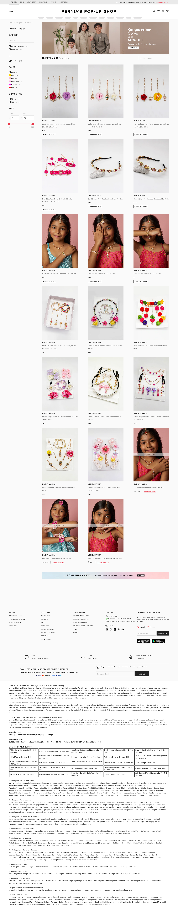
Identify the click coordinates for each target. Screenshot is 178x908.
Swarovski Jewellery (34, 855)
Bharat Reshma (65, 805)
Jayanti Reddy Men (55, 812)
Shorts (116, 840)
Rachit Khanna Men (51, 807)
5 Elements (118, 821)
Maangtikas (75, 852)
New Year (129, 890)
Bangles (48, 852)
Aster (119, 819)
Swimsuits (44, 833)
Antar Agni (57, 783)
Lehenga (30, 867)
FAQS (75, 629)
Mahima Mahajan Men (17, 810)
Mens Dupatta (63, 843)
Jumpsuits (35, 833)
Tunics (104, 831)
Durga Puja (89, 890)
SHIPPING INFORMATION (81, 616)
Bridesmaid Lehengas (116, 831)
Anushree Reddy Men (35, 807)
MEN (22, 2)
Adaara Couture (87, 795)
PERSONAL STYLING (48, 632)
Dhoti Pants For (106, 867)
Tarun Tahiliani (28, 790)
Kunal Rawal (13, 805)
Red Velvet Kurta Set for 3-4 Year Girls (118, 763)
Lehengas (12, 831)
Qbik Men (12, 807)
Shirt (95, 874)
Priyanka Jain (83, 793)
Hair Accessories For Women (76, 688)
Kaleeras (84, 852)
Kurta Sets (29, 831)
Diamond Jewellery (92, 855)
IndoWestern (139, 843)
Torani (165, 793)
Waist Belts (116, 857)
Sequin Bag (42, 860)
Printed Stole (92, 860)
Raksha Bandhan (45, 890)
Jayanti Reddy (78, 785)
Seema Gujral (159, 788)
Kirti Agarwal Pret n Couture (19, 883)
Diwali (11, 890)
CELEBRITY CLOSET (47, 629)
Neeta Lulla (114, 790)
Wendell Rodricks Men (17, 812)
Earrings (50, 735)
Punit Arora (64, 810)
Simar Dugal (13, 795)
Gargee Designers (120, 807)
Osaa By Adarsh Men (136, 783)
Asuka (157, 802)
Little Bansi (31, 881)
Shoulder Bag (31, 860)
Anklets (130, 852)
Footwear (55, 845)
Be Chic (126, 821)
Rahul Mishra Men (77, 810)
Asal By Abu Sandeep (84, 783)
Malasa (22, 795)
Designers (19, 23)
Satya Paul (47, 783)
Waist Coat (71, 840)
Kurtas (45, 840)
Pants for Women (142, 831)
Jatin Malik (22, 807)
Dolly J (95, 783)
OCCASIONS (45, 636)
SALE (42, 622)
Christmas (98, 890)
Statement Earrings (121, 855)
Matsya (158, 793)
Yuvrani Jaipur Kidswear (90, 881)
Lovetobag (73, 821)
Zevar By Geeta (134, 819)
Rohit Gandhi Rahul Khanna (69, 790)
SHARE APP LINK (163, 633)
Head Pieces (101, 852)
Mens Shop (13, 845)
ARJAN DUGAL (93, 807)
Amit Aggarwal (125, 790)
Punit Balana (50, 788)
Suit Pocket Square (92, 840)
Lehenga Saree (79, 833)
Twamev (23, 805)
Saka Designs (143, 881)
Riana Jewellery (46, 821)
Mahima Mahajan (114, 785)
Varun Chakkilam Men (72, 812)
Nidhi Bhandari (107, 821)
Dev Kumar (85, 805)
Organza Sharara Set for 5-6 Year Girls (85, 757)
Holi (16, 890)
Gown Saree (91, 833)
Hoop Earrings (14, 857)
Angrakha (43, 843)
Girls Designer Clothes (17, 867)
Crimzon (87, 824)
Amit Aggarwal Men (141, 805)
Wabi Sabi (149, 802)
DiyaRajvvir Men (106, 807)
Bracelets (69, 690)
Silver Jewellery (106, 855)
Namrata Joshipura (140, 790)
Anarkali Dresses (85, 867)
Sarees (37, 831)
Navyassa (76, 881)
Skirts (20, 833)
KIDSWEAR (43, 2)
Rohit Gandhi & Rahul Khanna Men (114, 810)
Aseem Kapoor (153, 795)
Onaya (55, 785)
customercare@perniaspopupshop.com (121, 621)
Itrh (68, 795)
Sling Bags (135, 857)
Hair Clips (12, 735)
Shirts (31, 840)
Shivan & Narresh (45, 785)
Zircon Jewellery (49, 855)
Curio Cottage (14, 819)
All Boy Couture (155, 881)
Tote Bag (21, 860)
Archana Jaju (43, 795)
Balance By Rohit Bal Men (36, 812)
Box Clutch (52, 860)
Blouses (70, 833)
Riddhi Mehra (93, 788)
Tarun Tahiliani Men (157, 805)
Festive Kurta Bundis (153, 843)
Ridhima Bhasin (105, 788)
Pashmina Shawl (63, 860)
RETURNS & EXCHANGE (80, 619)
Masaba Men (32, 810)
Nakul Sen (132, 785)
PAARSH (41, 810)
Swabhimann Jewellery (150, 819)
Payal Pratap (39, 788)
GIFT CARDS (45, 626)
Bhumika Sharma (155, 790)
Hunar (124, 819)
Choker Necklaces (27, 857)
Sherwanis (60, 831)
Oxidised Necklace (43, 857)
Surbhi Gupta (31, 795)
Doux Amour (83, 821)
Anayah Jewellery (60, 821)
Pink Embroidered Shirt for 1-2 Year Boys (150, 768)
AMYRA (157, 821)
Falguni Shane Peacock (108, 783)
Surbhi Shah (28, 793)
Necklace (100, 705)
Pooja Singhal (36, 783)
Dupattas (52, 833)
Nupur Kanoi (142, 785)
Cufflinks (116, 843)
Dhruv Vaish (32, 802)
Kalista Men (132, 807)
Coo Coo (24, 742)
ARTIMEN (63, 807)
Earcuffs (92, 852)
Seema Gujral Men (135, 810)
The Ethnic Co (44, 805)
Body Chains (112, 852)
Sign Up (142, 674)
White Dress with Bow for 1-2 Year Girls (54, 751)
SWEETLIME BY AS (78, 742)
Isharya (24, 819)
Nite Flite (59, 742)
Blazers (130, 840)
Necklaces (13, 852)
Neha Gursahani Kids (121, 881)
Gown (75, 831)
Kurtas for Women (48, 831)
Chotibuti (40, 881)
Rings (41, 852)
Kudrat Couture (158, 807)
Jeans (159, 840)
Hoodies (103, 840)
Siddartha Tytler (15, 790)
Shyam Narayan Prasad (56, 793)
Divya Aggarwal (40, 793)
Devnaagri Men (112, 805)
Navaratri (56, 890)
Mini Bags (12, 860)
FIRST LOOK (64, 2)
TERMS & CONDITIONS (80, 622)
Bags (43, 735)
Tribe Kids (50, 742)
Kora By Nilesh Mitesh (90, 812)
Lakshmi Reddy (50, 881)
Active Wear (45, 845)
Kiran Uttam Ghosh (99, 785)
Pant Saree (102, 833)
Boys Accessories (134, 874)
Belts (38, 735)
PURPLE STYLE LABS (16, 616)
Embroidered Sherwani (71, 874)
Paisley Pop (48, 824)
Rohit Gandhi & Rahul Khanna (141, 788)
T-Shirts (123, 840)
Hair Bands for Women (26, 735)
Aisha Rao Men (80, 807)
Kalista (88, 785)
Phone (152, 627)
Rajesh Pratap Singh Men (88, 802)
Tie (62, 845)
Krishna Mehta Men (97, 805)
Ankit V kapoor (56, 802)
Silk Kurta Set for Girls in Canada (22, 774)
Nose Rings (65, 852)
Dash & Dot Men (21, 802)
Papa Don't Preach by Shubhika (21, 788)
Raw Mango (13, 783)
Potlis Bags (84, 857)
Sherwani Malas (105, 843)
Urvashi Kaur (142, 795)
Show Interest (149, 491)
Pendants (152, 852)
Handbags (101, 857)
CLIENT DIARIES (46, 639)
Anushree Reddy (68, 783)
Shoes (58, 857)
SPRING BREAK (160, 810)
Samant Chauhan (15, 793)
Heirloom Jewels (141, 852)
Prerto (80, 824)
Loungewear (93, 843)
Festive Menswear (25, 845)
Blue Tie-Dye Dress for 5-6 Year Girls (52, 763)
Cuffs (28, 852)
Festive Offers (124, 833)
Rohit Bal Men (139, 802)
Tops (92, 831)
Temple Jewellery (76, 855)
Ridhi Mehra (23, 785)
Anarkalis (20, 831)
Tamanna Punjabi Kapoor (113, 795)
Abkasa (71, 807)
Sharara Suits (58, 867)
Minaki (36, 821)
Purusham (54, 805)
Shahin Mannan (130, 795)
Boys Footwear (120, 874)
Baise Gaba (13, 785)
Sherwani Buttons (148, 840)
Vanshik (102, 802)
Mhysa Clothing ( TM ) (37, 742)
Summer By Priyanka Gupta (155, 783)
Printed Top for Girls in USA (114, 774)
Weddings (107, 890)
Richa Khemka (60, 795)
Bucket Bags (159, 857)
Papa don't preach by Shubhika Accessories (25, 824)
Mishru (125, 785)
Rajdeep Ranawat (63, 788)
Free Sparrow (106, 881)
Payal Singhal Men (52, 810)
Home (11, 23)
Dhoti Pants (130, 831)
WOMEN (14, 2)
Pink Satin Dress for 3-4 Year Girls (116, 757)
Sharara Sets (84, 831)
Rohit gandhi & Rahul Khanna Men (119, 802)
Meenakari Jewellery (16, 855)
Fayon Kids (13, 881)
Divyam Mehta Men (70, 802)
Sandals (64, 857)
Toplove (67, 742)
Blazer (90, 874)
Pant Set (37, 845)
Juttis (76, 857)
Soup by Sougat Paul (98, 793)
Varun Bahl (104, 790)
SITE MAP (76, 632)
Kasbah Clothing (144, 807)
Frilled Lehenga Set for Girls (145, 763)
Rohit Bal (125, 788)
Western (130, 843)
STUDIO (53, 2)
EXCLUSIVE (44, 619)
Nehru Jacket (23, 840)
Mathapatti (44, 722)
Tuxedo (35, 843)
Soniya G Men (148, 810)
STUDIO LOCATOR (15, 622)
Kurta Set (68, 867)
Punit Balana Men (125, 805)
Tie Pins (80, 840)
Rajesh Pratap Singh (79, 788)
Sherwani (38, 840)
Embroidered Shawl (78, 860)
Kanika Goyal (72, 793)
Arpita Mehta (136, 793)
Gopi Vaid (111, 793)
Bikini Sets (13, 833)
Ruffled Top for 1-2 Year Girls (20, 757)
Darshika (76, 805)
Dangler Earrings (136, 855)
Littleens (134, 881)
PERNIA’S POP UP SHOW (17, 619)
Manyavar (33, 785)
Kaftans (98, 831)
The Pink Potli (78, 819)
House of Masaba (123, 793)
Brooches (68, 845)
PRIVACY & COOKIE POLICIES (83, 626)
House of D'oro (27, 821)
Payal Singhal (40, 790)
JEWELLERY (31, 2)
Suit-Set (137, 840)
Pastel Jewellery (63, 855)
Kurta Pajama (14, 843)
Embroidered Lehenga (43, 867)
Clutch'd (88, 819)
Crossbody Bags (147, 857)
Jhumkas (147, 855)
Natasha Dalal (24, 783)
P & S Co (22, 881)
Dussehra (65, 890)
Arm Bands (122, 852)
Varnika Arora (55, 819)
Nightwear (62, 833)
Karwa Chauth (118, 890)
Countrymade (44, 802)
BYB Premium (37, 883)
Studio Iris (98, 795)
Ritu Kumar (117, 788)
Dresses (68, 831)
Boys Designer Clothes (17, 874)
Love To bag (67, 819)
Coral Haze (135, 821)
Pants (57, 840)
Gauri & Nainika (66, 785)
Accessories (82, 843)
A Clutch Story (94, 821)
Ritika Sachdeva (71, 824)
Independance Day (26, 890)
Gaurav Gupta (52, 790)
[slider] (9, 124)
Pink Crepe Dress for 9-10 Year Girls (84, 768)
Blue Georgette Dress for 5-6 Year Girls (53, 774)
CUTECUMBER (14, 742)
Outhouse (95, 819)
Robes (110, 840)
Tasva (11, 802)
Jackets (27, 833)
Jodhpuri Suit (26, 843)
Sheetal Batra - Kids (93, 742)
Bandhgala (52, 843)
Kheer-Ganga (32, 805)
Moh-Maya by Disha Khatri (38, 819)
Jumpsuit (73, 843)
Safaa (52, 795)
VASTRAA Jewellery (108, 819)
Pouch (108, 857)
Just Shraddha (14, 821)
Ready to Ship (112, 833)
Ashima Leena (86, 790)
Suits (51, 840)
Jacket (83, 874)
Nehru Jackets (47, 874)
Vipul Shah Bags (147, 821)
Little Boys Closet (64, 881)
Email (141, 627)
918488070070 (163, 2)
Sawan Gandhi (148, 793)
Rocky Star (122, 783)
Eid (36, 890)
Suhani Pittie (58, 824)
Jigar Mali (75, 795)
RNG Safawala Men (92, 810)
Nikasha (96, 790)
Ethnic (123, 843)
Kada (52, 857)
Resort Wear (155, 831)
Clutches (92, 857)
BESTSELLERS (45, 616)
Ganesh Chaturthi (76, 890)
